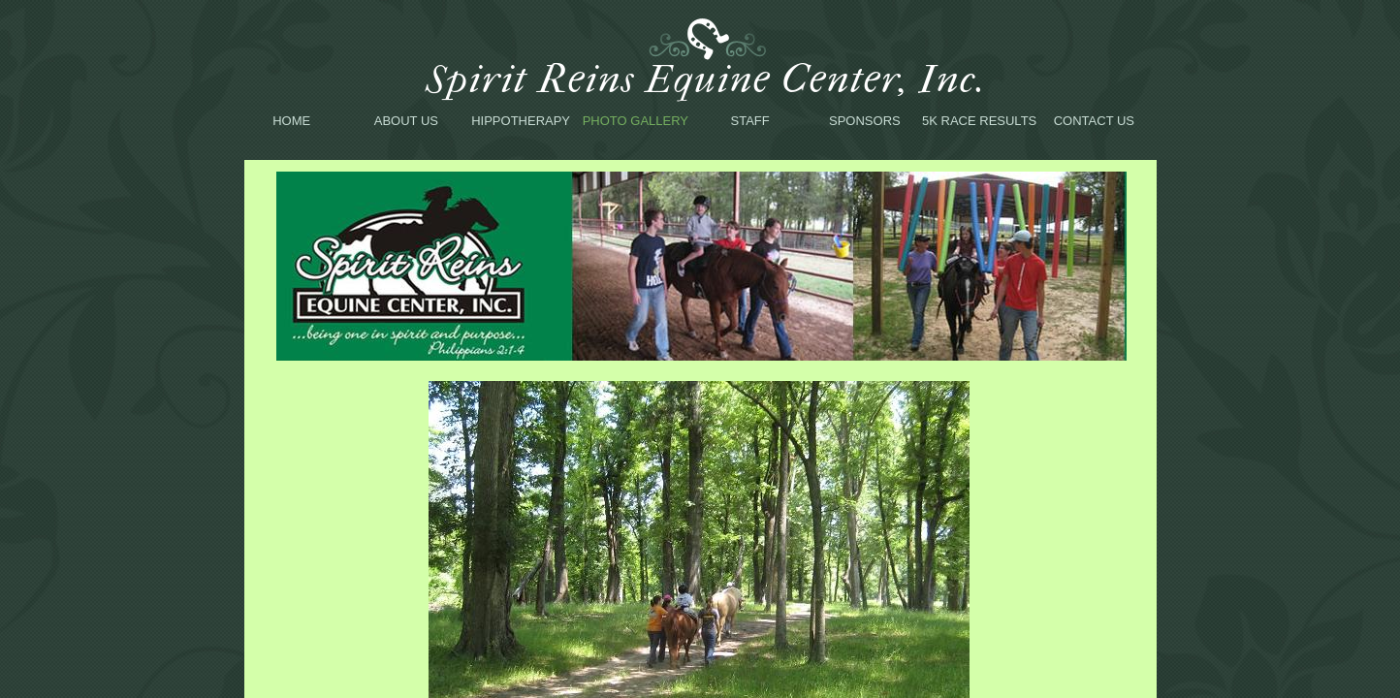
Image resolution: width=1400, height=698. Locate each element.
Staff (750, 120)
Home (291, 120)
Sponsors (865, 120)
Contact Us (1094, 120)
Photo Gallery (635, 120)
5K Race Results (979, 120)
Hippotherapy (520, 120)
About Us (406, 120)
